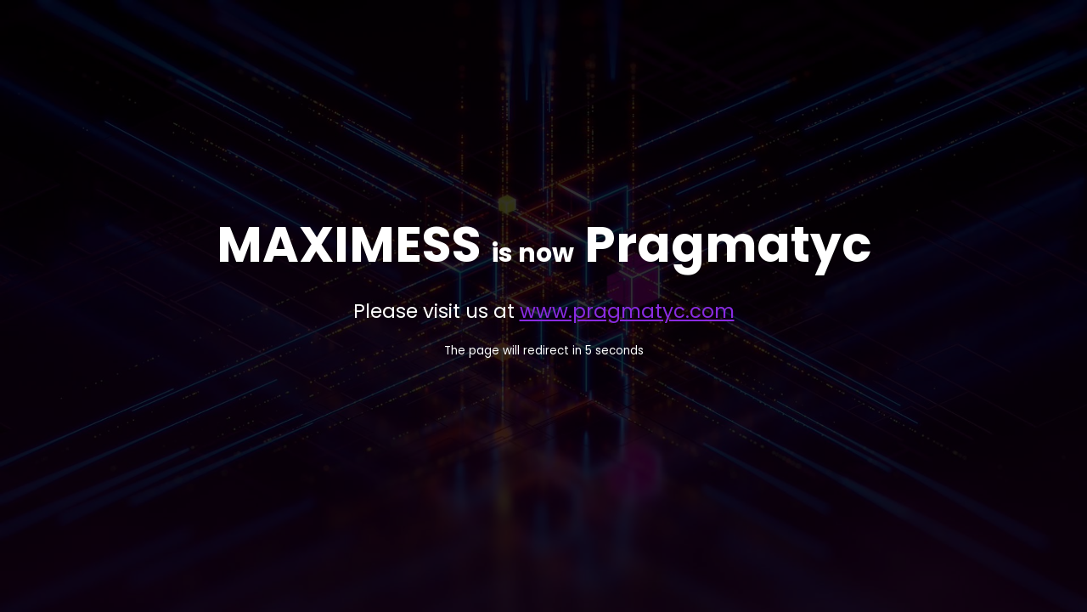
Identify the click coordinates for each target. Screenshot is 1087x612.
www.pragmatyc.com (627, 311)
